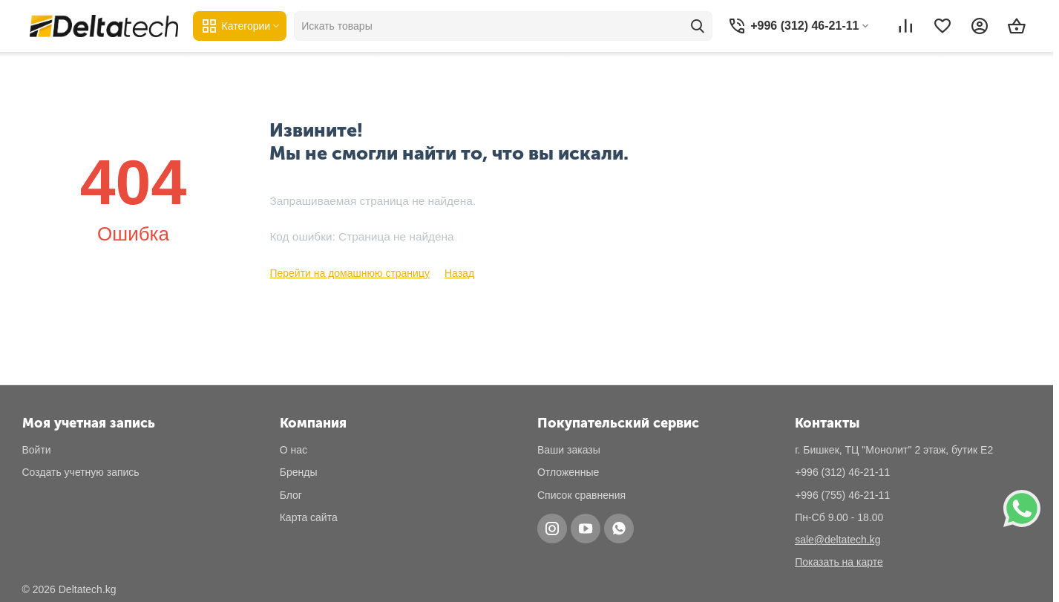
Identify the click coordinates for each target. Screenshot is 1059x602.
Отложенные (568, 472)
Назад (459, 273)
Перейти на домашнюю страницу (349, 273)
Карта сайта (309, 517)
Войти (36, 450)
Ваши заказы (568, 450)
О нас (293, 450)
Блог (291, 495)
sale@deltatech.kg (837, 540)
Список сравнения (581, 495)
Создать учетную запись (81, 472)
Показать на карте (839, 562)
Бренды (299, 472)
